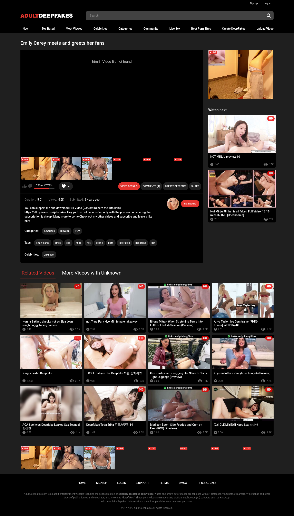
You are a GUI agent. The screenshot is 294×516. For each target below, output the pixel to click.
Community (151, 28)
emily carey (42, 242)
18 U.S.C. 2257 (206, 483)
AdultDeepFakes (143, 508)
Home (82, 483)
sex (68, 242)
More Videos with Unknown (91, 273)
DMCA (183, 483)
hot (88, 242)
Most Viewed (74, 28)
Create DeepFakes (233, 28)
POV (77, 231)
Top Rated (48, 28)
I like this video (24, 186)
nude (78, 242)
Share (195, 186)
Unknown (49, 254)
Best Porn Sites (201, 28)
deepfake (140, 242)
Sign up (254, 3)
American (49, 231)
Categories (125, 28)
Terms (164, 483)
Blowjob (64, 231)
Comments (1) (151, 186)
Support (142, 483)
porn (111, 242)
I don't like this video (30, 186)
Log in (267, 3)
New (25, 28)
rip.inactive (190, 203)
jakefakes (124, 242)
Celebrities (100, 28)
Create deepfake (175, 186)
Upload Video (265, 28)
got (153, 242)
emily (58, 242)
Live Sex (174, 28)
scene (99, 242)
